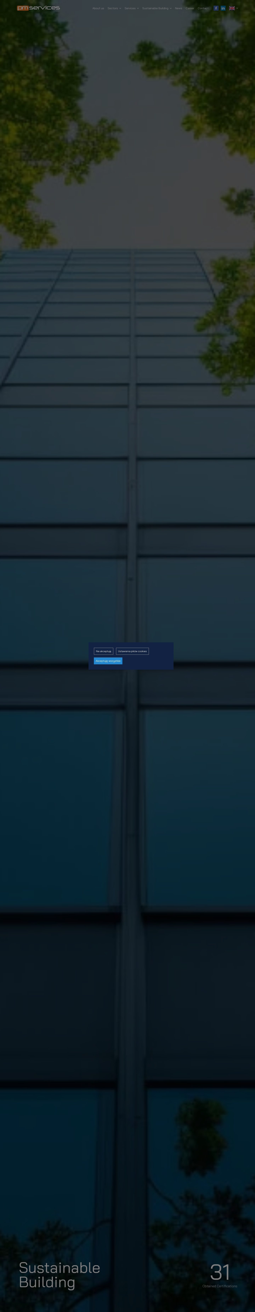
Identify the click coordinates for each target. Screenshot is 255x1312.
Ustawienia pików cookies (132, 651)
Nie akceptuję (103, 651)
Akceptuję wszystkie (108, 661)
